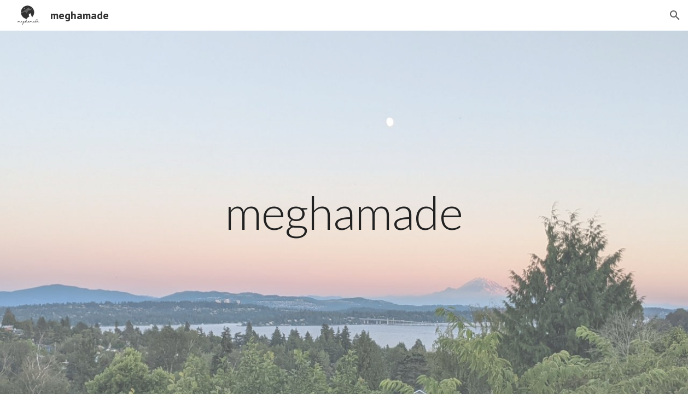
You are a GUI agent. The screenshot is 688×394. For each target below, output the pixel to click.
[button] (675, 15)
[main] (344, 212)
